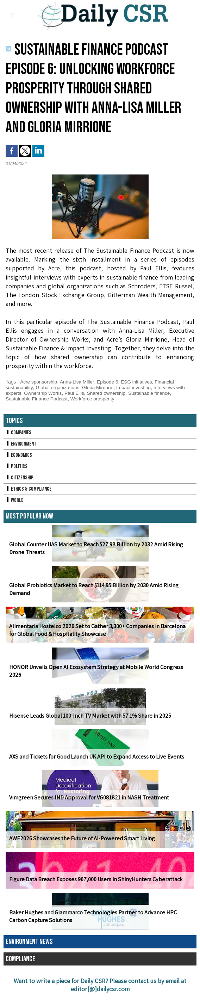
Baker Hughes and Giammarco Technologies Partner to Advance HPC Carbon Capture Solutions (91, 916)
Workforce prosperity (95, 398)
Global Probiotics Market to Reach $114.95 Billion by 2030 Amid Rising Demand (92, 589)
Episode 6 (109, 382)
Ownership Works (44, 393)
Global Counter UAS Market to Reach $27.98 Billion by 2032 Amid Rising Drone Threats (94, 548)
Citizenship (20, 477)
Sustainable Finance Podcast (37, 398)
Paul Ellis (76, 393)
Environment (21, 444)
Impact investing (137, 387)
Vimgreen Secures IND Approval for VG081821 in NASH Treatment (86, 797)
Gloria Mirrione (100, 387)
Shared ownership (109, 393)
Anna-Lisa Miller (78, 382)
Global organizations (58, 387)
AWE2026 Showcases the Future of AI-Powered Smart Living (80, 838)
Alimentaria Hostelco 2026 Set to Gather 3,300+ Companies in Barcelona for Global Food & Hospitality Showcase (99, 630)
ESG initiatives (139, 382)
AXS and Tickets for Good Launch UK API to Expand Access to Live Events (95, 756)
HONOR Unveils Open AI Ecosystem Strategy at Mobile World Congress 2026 (99, 675)
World (15, 500)
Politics (16, 466)
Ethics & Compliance (29, 489)
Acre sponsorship (39, 382)
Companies (19, 432)
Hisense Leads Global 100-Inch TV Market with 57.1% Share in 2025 (88, 715)
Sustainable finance (153, 393)
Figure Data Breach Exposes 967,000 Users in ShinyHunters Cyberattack (93, 879)
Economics (19, 455)
